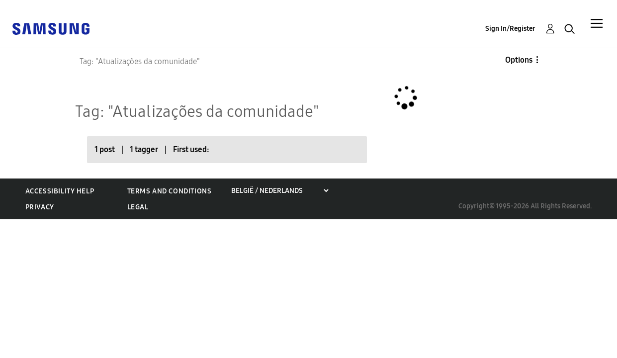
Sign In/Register (510, 28)
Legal (138, 207)
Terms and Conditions (169, 191)
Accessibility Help (59, 191)
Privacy (39, 207)
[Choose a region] (279, 190)
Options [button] (518, 60)
